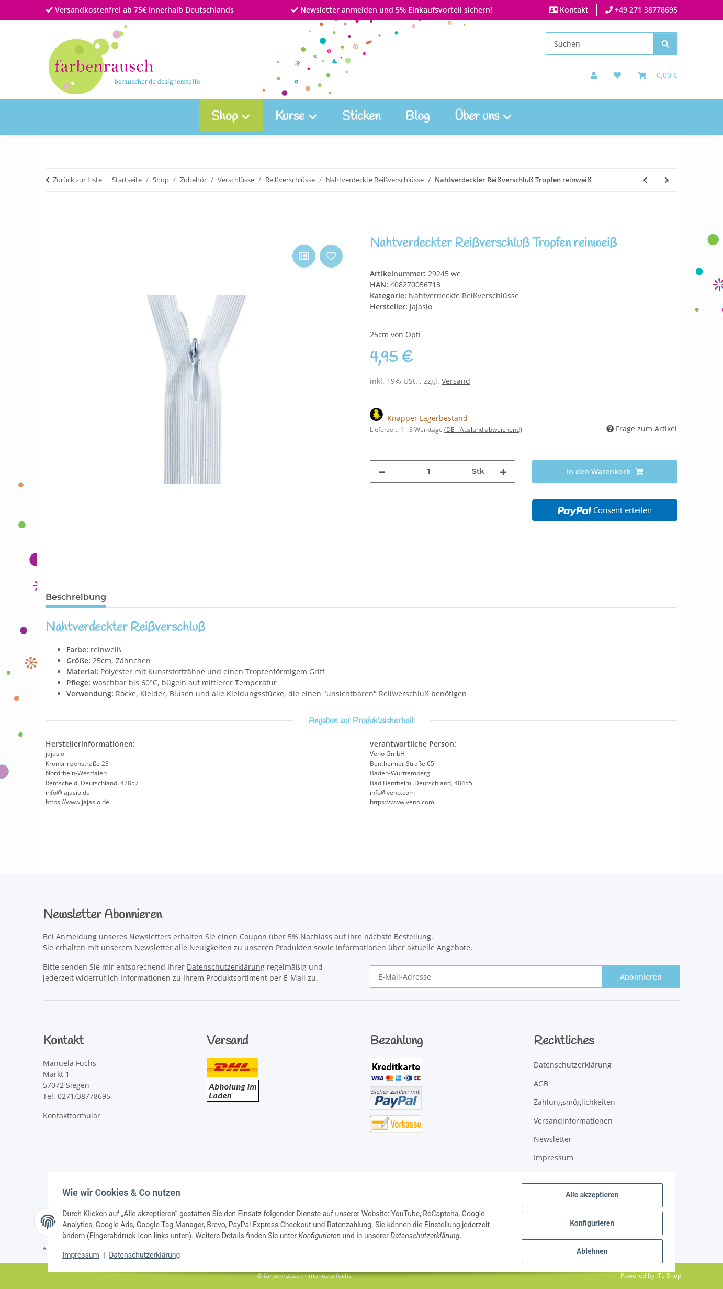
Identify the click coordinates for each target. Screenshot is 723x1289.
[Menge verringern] (381, 471)
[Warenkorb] (657, 75)
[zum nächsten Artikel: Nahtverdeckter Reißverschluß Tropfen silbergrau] (666, 180)
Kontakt (573, 10)
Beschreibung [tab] (76, 597)
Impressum (83, 1256)
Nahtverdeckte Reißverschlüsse (464, 296)
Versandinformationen (573, 1121)
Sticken (361, 116)
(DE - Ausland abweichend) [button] (483, 429)
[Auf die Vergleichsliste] (303, 256)
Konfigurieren (589, 1224)
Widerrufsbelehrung (569, 1176)
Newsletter (553, 1139)
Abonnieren (641, 977)
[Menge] (429, 471)
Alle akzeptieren (589, 1197)
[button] (593, 75)
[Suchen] (600, 43)
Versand (456, 381)
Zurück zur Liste (77, 179)
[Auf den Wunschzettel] (331, 256)
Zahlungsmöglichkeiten (574, 1102)
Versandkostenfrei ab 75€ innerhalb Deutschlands (143, 10)
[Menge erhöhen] (503, 471)
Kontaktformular (71, 1115)
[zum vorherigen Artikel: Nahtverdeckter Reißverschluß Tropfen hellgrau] (645, 180)
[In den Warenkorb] (54, 230)
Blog (417, 116)
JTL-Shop (668, 1275)
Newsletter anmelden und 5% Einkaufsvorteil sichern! (395, 10)
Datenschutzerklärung (147, 1256)
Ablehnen (589, 1252)
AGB (541, 1083)
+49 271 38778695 (645, 10)
